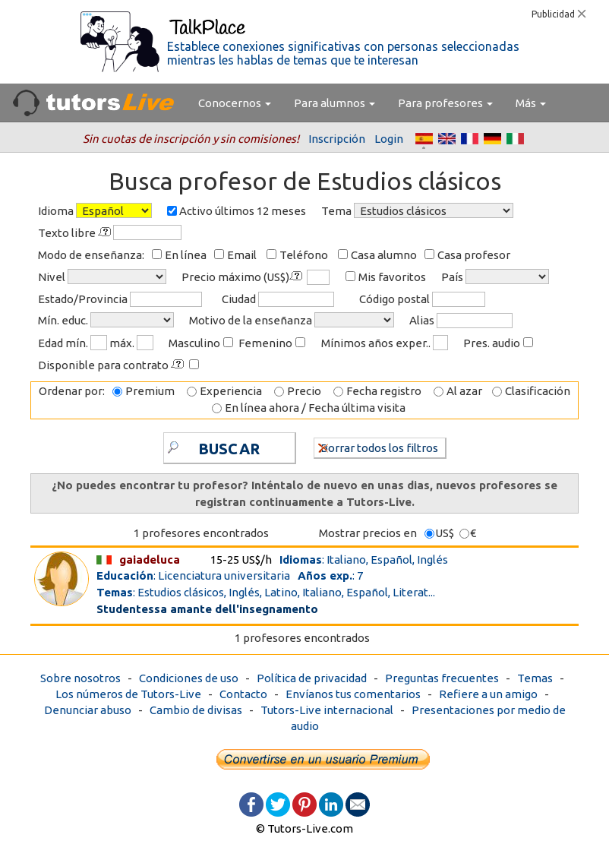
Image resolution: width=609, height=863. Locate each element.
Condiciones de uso (188, 678)
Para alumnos (334, 102)
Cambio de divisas (196, 709)
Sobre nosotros (80, 678)
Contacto (243, 694)
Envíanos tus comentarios (353, 694)
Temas (535, 678)
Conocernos (234, 102)
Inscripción (336, 138)
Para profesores (445, 102)
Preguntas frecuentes (442, 678)
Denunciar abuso (87, 709)
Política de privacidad (312, 678)
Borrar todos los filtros (378, 447)
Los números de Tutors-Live (128, 694)
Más (531, 102)
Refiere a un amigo (488, 694)
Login (388, 138)
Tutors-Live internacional (326, 709)
